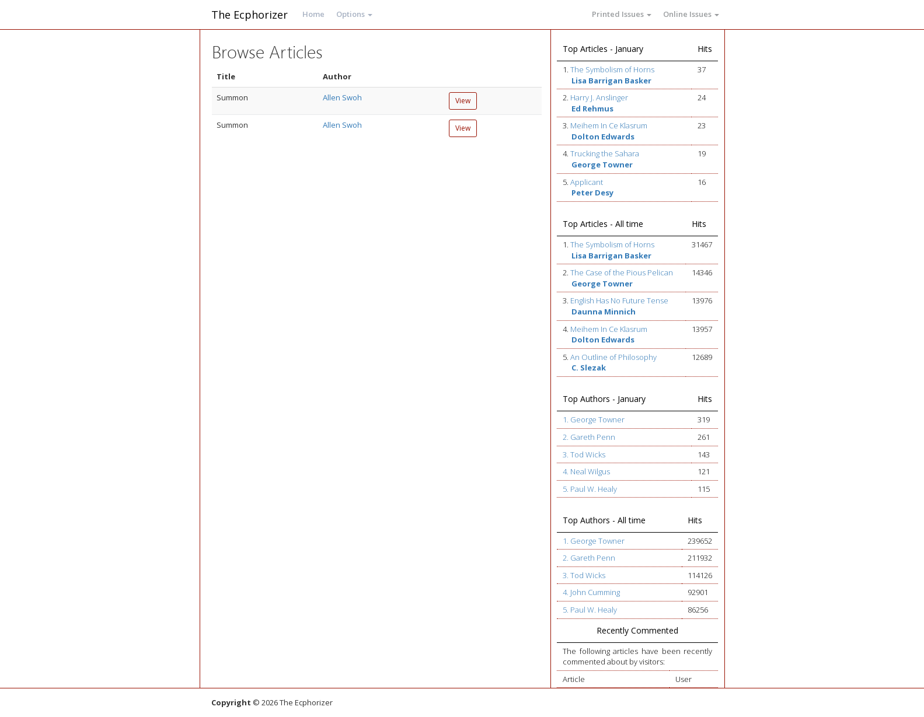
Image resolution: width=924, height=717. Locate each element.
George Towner (602, 164)
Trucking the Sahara (604, 153)
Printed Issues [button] (621, 14)
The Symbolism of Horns (612, 69)
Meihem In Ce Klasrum (608, 125)
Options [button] (354, 14)
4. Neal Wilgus (586, 471)
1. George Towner (594, 419)
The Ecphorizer (249, 15)
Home (313, 14)
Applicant (586, 182)
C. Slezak (588, 367)
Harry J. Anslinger (599, 97)
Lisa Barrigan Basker (611, 80)
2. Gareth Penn (589, 437)
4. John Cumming (591, 592)
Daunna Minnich (603, 311)
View (462, 101)
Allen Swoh (342, 97)
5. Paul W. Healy (590, 489)
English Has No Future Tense (619, 300)
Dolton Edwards (602, 136)
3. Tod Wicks (584, 454)
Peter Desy (592, 192)
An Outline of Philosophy (613, 357)
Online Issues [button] (691, 14)
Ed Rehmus (592, 108)
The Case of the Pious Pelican (621, 272)
